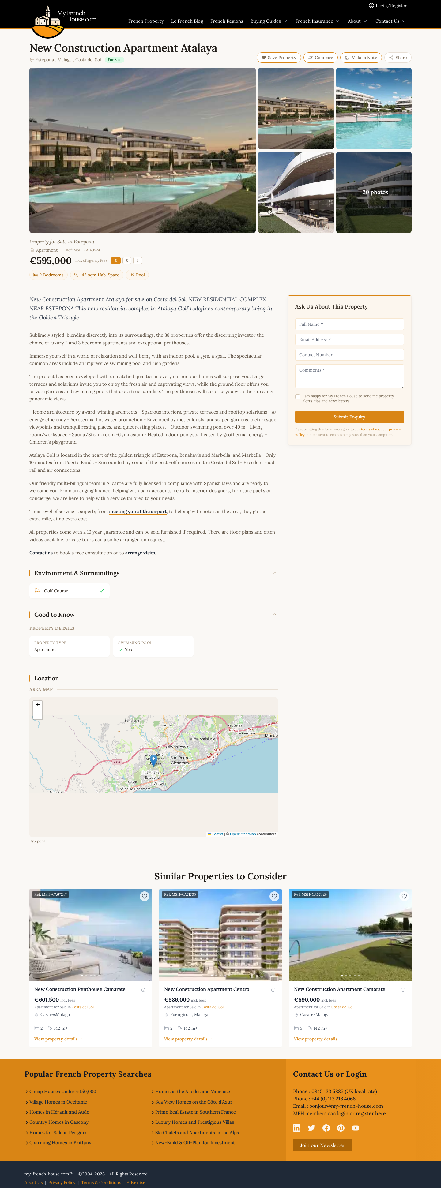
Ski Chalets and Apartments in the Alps (197, 1132)
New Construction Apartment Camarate (339, 989)
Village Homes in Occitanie (58, 1102)
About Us (33, 1182)
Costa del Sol (88, 59)
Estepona (45, 59)
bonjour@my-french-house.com (346, 1106)
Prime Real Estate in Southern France (195, 1112)
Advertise (136, 1182)
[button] (153, 761)
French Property (146, 21)
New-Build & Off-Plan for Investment (195, 1142)
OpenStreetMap (243, 834)
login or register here (361, 1113)
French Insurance (318, 21)
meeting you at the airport (138, 511)
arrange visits (140, 553)
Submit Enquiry (349, 417)
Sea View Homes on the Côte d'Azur (193, 1102)
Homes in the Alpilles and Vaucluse (192, 1091)
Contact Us (391, 21)
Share (398, 57)
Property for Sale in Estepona (61, 241)
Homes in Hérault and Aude (59, 1112)
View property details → (58, 1039)
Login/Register (391, 5)
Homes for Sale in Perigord (58, 1132)
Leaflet (215, 834)
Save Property (278, 57)
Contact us (41, 553)
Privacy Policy (61, 1182)
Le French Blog (187, 21)
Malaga (65, 59)
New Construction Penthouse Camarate (80, 989)
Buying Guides (269, 21)
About (358, 21)
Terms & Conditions (101, 1182)
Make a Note (361, 57)
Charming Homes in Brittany (60, 1142)
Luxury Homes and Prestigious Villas (194, 1122)
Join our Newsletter (322, 1145)
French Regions (226, 21)
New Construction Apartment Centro (206, 989)
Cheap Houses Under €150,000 (62, 1091)
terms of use (371, 429)
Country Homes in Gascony (59, 1122)
